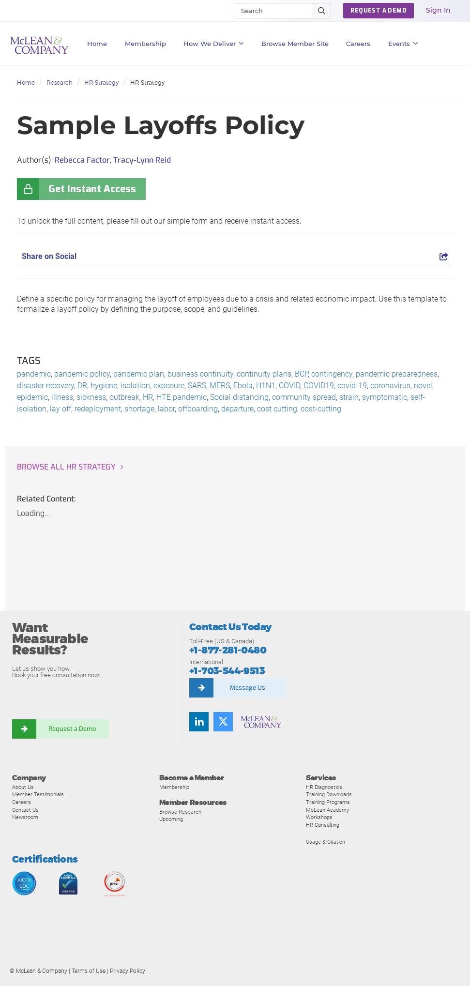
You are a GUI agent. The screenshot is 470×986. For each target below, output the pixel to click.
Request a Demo (72, 729)
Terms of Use (89, 971)
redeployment (98, 408)
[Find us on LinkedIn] (199, 721)
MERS (220, 385)
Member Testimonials (38, 794)
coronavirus (390, 385)
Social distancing (239, 397)
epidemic (32, 397)
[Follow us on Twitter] (223, 721)
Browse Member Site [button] (295, 43)
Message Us (247, 687)
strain (349, 397)
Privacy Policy (127, 971)
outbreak (124, 397)
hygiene (104, 385)
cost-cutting (321, 408)
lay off (60, 408)
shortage (139, 408)
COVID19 (318, 385)
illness (62, 397)
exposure (168, 385)
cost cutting (277, 408)
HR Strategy (101, 82)
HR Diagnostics (324, 787)
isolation (135, 385)
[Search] (270, 10)
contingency (331, 374)
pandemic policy (82, 374)
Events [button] (403, 43)
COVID (289, 385)
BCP (301, 374)
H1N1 (265, 385)
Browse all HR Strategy (66, 467)
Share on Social (235, 256)
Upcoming (171, 819)
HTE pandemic (181, 397)
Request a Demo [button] (378, 11)
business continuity (200, 374)
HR (148, 397)
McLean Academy (327, 809)
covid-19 (352, 385)
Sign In (438, 10)
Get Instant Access (92, 189)
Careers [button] (358, 43)
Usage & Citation (325, 841)
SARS (197, 385)
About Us (23, 787)
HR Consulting (322, 824)
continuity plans (264, 374)
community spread (304, 397)
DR (82, 385)
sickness (91, 397)
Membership (145, 43)
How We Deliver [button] (213, 43)
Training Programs (328, 802)
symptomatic (384, 397)
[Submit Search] (322, 10)
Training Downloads (329, 794)
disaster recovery (45, 385)
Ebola (243, 385)
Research (59, 82)
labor (166, 408)
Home (97, 43)
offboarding (198, 408)
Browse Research (180, 811)
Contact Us (25, 809)
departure (237, 408)
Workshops (319, 817)
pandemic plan (138, 374)
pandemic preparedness (397, 374)
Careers (21, 802)
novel (423, 385)
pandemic (34, 374)
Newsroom (25, 817)
